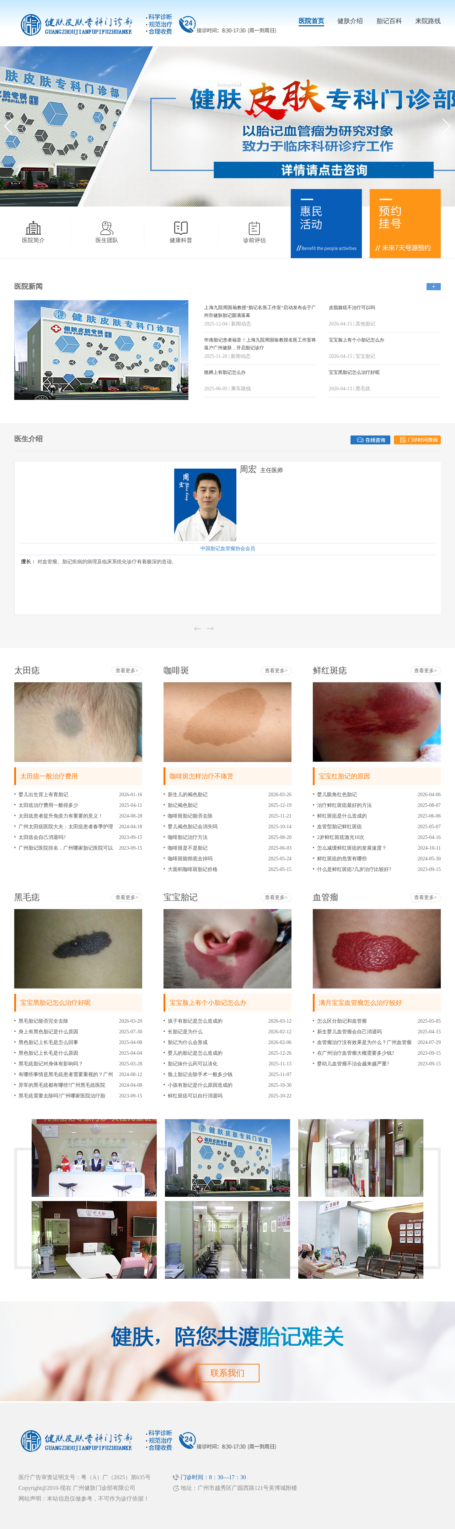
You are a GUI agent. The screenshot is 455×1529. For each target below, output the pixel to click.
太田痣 (27, 670)
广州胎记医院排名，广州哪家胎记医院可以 (65, 848)
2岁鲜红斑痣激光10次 (340, 837)
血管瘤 (325, 897)
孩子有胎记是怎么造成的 (195, 1021)
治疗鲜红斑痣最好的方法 (344, 805)
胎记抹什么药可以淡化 (193, 1063)
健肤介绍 (350, 21)
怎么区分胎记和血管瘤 (342, 1021)
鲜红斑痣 (330, 670)
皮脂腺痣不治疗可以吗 (352, 307)
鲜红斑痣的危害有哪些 (342, 858)
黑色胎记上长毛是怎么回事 (48, 1042)
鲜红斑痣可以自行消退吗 (195, 1096)
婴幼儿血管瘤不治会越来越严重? (353, 1063)
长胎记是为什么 (185, 1031)
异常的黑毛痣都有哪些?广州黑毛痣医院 (61, 1085)
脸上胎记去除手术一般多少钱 (200, 1074)
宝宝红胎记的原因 (344, 776)
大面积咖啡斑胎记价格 (193, 869)
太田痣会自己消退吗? (41, 837)
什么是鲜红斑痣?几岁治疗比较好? (354, 869)
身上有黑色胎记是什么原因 (48, 1031)
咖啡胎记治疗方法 (188, 837)
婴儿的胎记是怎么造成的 (195, 1053)
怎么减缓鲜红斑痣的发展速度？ (352, 848)
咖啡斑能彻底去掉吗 (190, 858)
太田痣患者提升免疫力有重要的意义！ (60, 816)
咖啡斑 (176, 670)
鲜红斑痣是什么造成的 (342, 816)
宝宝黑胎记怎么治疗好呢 (354, 372)
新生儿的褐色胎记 (188, 794)
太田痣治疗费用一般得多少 (48, 805)
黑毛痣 (27, 897)
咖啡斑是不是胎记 (188, 848)
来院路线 (428, 21)
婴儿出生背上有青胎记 (43, 794)
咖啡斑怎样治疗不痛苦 (202, 776)
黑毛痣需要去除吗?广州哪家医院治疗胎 (61, 1096)
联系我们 (227, 1373)
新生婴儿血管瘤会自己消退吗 (349, 1031)
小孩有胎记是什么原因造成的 (200, 1085)
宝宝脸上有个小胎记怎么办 (356, 340)
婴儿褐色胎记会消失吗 (193, 826)
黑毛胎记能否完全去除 (43, 1021)
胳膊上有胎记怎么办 (225, 372)
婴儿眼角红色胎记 (337, 794)
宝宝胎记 (181, 897)
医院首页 (311, 21)
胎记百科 (389, 21)
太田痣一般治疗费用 (49, 776)
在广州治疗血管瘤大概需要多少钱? (355, 1053)
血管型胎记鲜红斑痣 (339, 826)
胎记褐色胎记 (183, 805)
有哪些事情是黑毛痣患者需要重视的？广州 (65, 1074)
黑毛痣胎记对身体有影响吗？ (50, 1063)
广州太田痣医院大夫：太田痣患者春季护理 (65, 826)
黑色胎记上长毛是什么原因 (48, 1053)
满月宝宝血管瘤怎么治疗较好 (360, 1002)
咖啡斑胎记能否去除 (190, 816)
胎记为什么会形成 (188, 1042)
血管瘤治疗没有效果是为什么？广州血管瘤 (364, 1042)
